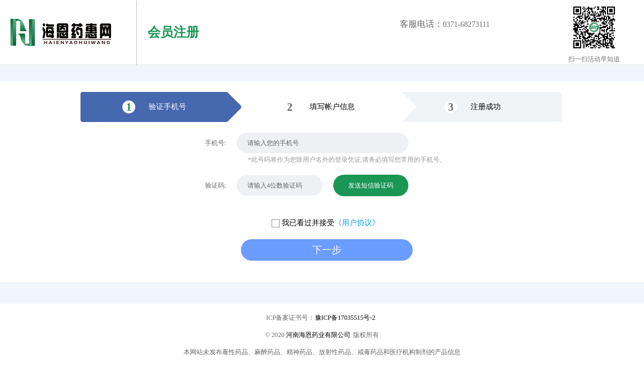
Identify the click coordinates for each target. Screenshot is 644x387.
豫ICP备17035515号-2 (345, 317)
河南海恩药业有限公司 (318, 335)
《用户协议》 (356, 223)
